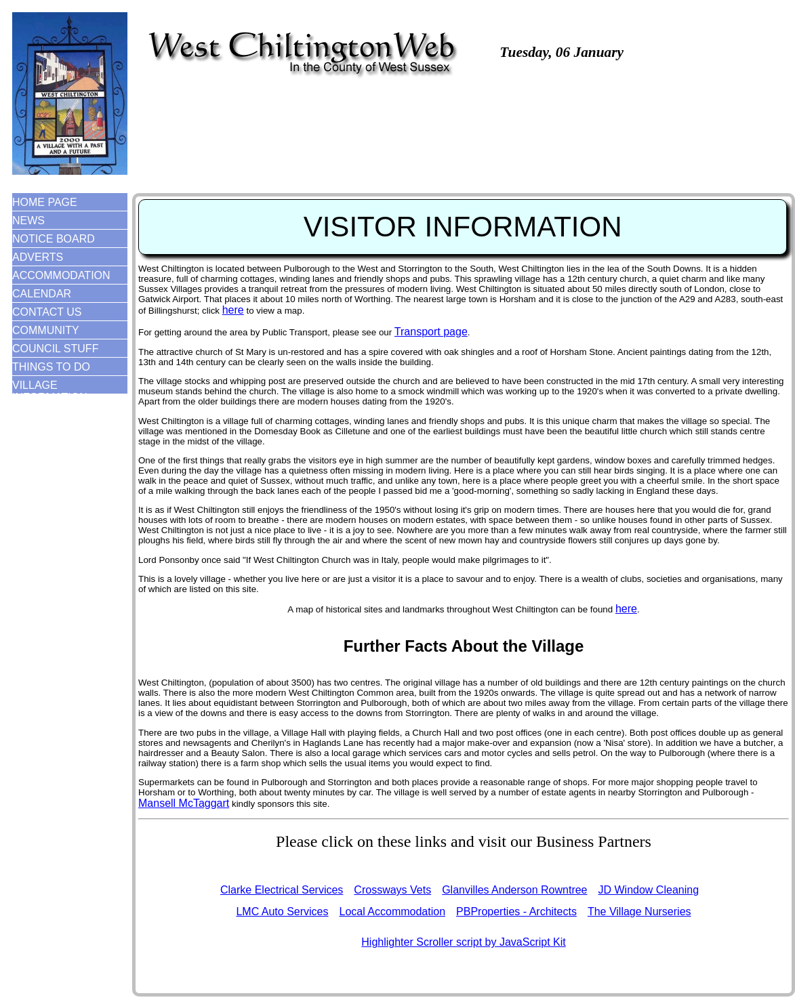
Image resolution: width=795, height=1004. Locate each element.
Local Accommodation (393, 911)
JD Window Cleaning (648, 890)
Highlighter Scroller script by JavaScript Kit (463, 942)
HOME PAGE (44, 202)
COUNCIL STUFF (55, 348)
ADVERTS (37, 257)
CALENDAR (41, 293)
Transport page (431, 331)
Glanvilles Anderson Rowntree (514, 890)
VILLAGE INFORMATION (49, 391)
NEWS (28, 220)
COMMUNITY (45, 330)
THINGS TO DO (51, 367)
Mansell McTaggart (183, 803)
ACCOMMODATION (61, 275)
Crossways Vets (392, 890)
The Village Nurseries (639, 911)
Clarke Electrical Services (281, 890)
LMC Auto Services (282, 911)
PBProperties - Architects (516, 911)
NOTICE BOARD (53, 239)
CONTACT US (47, 312)
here (233, 310)
